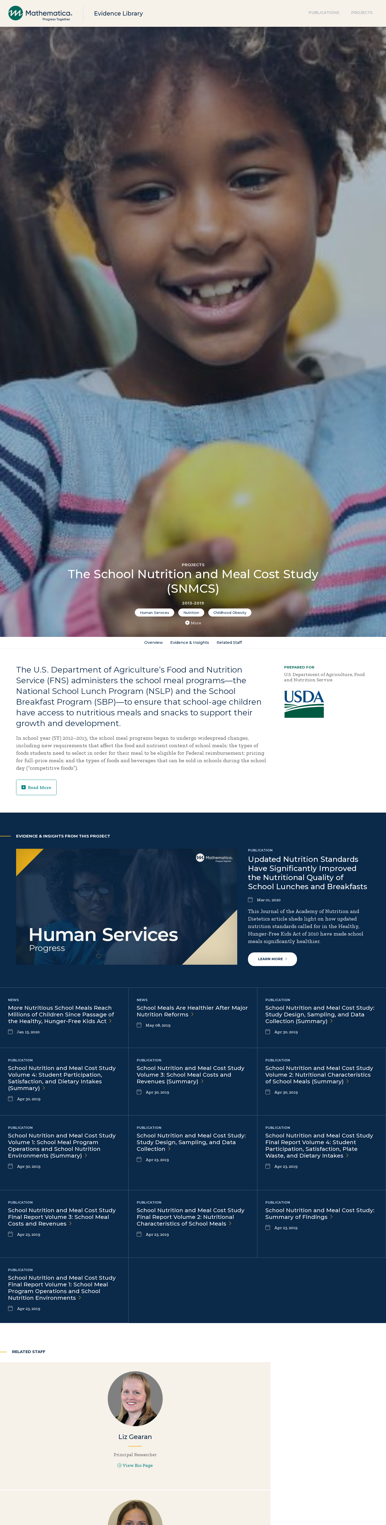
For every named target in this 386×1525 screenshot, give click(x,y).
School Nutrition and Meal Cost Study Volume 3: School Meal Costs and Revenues (189, 1077)
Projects (362, 13)
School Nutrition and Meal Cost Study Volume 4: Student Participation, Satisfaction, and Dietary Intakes (55, 1081)
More (193, 622)
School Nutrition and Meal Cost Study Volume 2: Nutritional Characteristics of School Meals (312, 1081)
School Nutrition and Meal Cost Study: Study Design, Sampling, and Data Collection (319, 1017)
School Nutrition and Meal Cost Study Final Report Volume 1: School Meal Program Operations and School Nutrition (64, 1290)
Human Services (154, 612)
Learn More (273, 961)
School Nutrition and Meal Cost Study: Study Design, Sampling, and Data (190, 1145)
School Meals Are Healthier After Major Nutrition (186, 1013)
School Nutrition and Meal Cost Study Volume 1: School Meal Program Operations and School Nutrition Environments (56, 1152)
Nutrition (191, 612)
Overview (148, 643)
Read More (37, 789)
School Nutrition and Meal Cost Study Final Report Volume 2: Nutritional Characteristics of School (191, 1223)
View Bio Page (64, 1483)
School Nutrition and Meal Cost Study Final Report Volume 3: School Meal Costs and (62, 1220)
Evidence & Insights (189, 643)
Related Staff (233, 643)
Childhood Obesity (229, 612)
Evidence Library (121, 13)
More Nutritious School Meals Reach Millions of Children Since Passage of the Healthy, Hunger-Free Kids (63, 1017)
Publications (324, 13)
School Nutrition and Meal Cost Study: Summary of (312, 1216)
